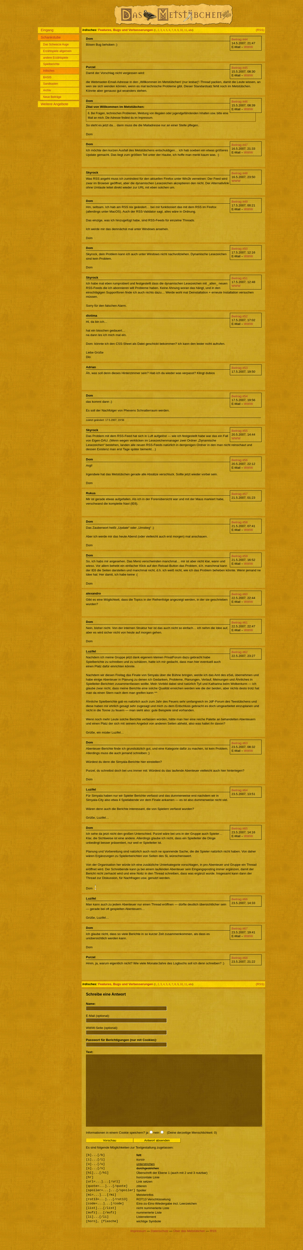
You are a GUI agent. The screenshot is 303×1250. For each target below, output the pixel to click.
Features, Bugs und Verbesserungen (125, 30)
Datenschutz (159, 1245)
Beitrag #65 (240, 828)
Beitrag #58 (240, 522)
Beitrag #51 (240, 278)
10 (181, 30)
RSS (213, 1245)
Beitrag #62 (240, 652)
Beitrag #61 (240, 622)
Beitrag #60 (240, 594)
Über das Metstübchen (189, 1245)
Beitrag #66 (240, 899)
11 (185, 30)
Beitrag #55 (240, 431)
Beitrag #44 (240, 39)
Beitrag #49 (240, 201)
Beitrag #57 (240, 494)
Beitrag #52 (240, 316)
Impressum (138, 1245)
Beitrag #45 (240, 68)
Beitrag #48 (240, 173)
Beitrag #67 (240, 928)
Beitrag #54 (240, 396)
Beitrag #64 (240, 790)
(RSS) (260, 30)
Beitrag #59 (240, 556)
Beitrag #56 (240, 460)
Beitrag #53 (240, 368)
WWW (248, 47)
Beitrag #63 (240, 743)
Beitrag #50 (240, 248)
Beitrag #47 (240, 145)
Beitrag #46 (240, 101)
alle (190, 30)
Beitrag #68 (240, 958)
